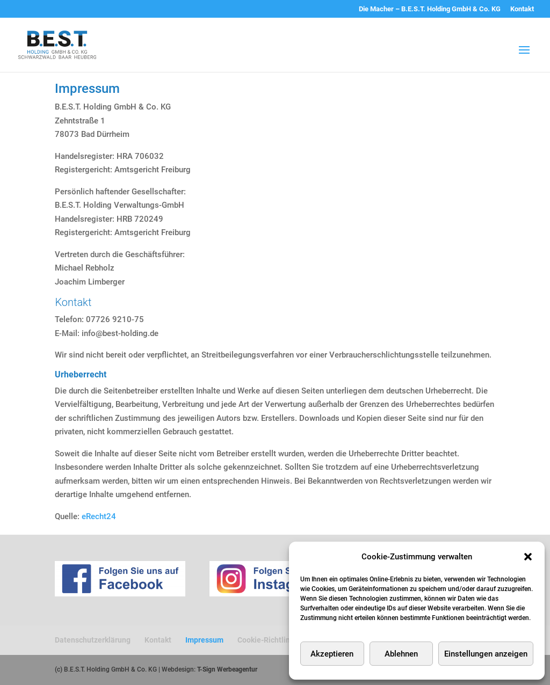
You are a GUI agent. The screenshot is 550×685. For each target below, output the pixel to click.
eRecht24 (99, 516)
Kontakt (522, 9)
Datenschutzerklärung (93, 640)
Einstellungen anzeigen (485, 654)
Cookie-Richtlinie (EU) (275, 640)
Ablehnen (401, 654)
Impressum (204, 640)
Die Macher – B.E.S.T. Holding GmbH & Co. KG (430, 9)
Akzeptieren (331, 654)
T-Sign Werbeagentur (227, 669)
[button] (528, 556)
